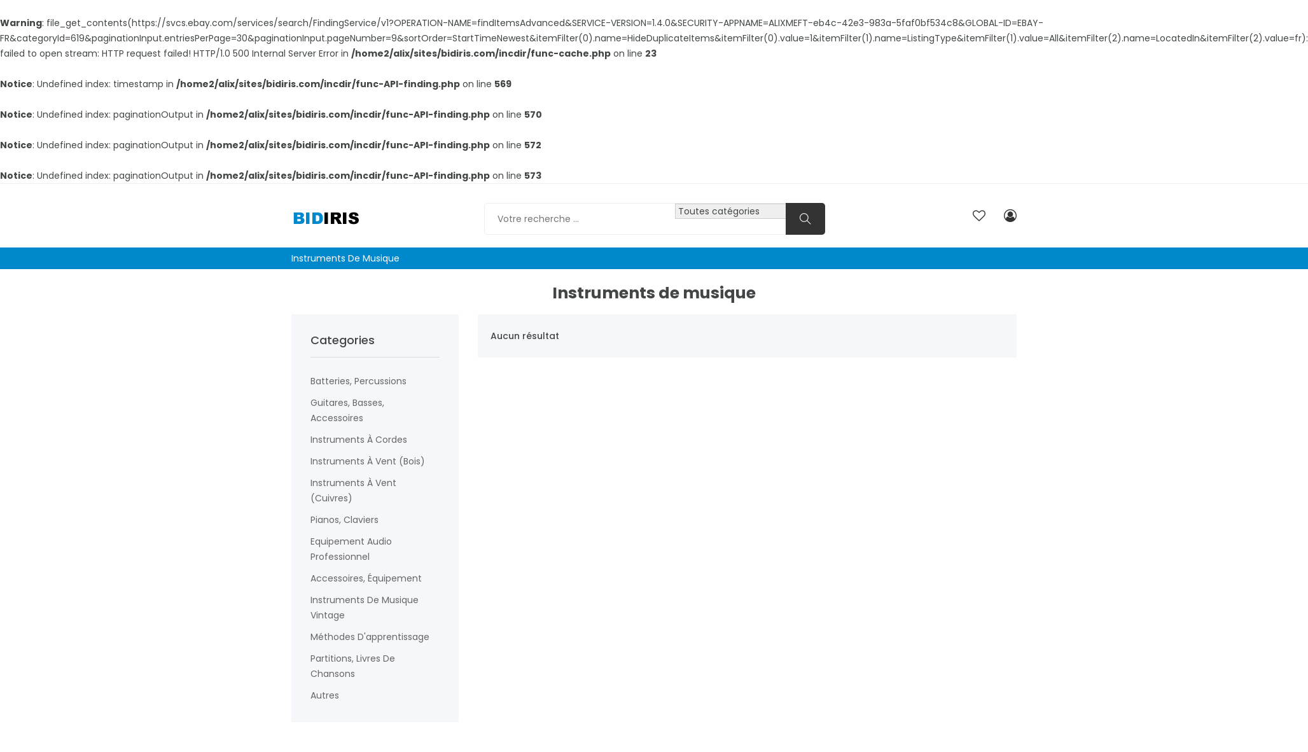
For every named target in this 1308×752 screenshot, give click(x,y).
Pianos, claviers (344, 519)
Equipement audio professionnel (351, 549)
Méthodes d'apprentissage (369, 636)
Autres (324, 695)
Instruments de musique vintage (364, 608)
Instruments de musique (345, 258)
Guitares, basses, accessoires (347, 410)
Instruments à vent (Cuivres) (353, 491)
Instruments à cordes (358, 439)
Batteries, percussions (358, 381)
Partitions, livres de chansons (352, 666)
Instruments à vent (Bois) (367, 461)
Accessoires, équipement (366, 578)
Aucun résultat (524, 336)
